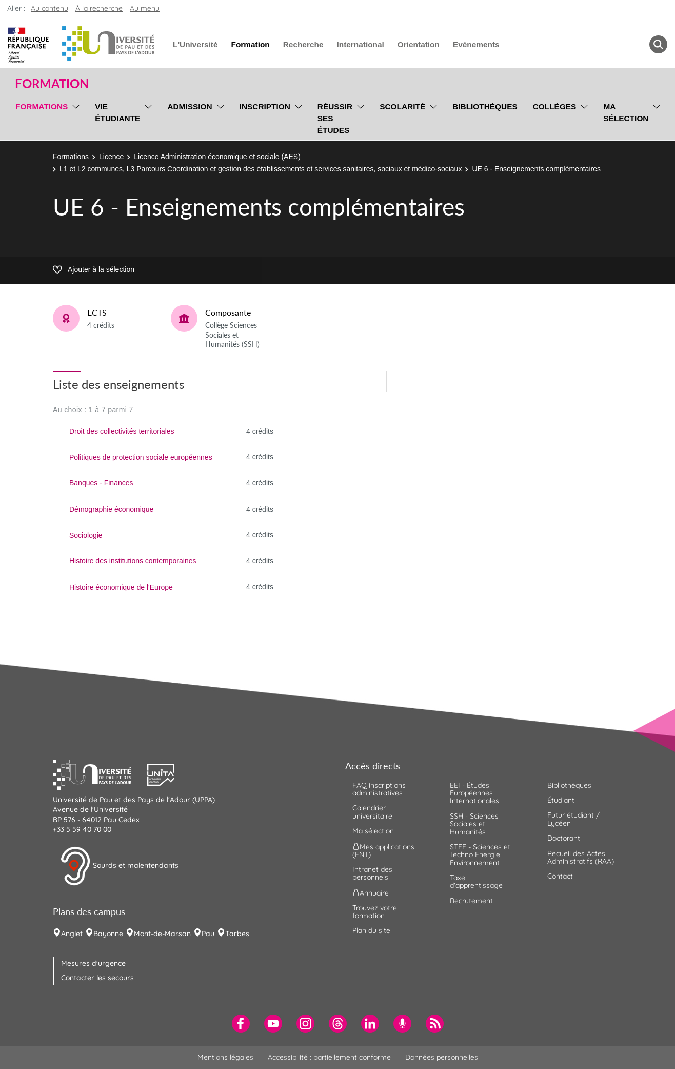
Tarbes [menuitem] (237, 933)
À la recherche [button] (99, 8)
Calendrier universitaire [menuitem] (372, 811)
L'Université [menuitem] (195, 44)
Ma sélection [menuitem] (625, 112)
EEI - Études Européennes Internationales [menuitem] (474, 793)
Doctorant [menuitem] (563, 838)
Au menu (145, 8)
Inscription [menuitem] (265, 106)
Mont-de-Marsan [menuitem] (162, 933)
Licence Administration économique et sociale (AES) (217, 156)
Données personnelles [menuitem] (441, 1057)
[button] (100, 773)
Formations (71, 156)
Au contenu (49, 8)
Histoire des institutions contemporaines (132, 561)
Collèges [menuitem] (555, 106)
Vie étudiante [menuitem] (117, 112)
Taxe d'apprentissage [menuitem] (476, 881)
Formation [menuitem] (250, 44)
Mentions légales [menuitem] (225, 1057)
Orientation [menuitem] (419, 44)
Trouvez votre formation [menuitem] (374, 911)
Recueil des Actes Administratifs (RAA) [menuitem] (580, 857)
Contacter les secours (97, 977)
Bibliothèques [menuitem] (485, 106)
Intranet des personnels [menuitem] (372, 873)
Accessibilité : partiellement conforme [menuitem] (329, 1057)
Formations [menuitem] (41, 106)
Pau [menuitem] (208, 933)
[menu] (74, 117)
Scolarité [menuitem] (402, 106)
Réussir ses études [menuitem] (334, 118)
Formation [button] (52, 83)
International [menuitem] (360, 44)
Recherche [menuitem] (303, 44)
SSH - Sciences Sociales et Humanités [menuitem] (474, 824)
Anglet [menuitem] (72, 933)
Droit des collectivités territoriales (121, 431)
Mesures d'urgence (93, 963)
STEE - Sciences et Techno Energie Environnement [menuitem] (480, 854)
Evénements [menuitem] (476, 44)
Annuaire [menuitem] (370, 892)
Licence (111, 156)
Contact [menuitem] (560, 876)
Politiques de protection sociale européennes (140, 457)
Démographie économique (111, 509)
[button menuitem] (658, 44)
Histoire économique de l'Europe (121, 587)
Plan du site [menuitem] (371, 930)
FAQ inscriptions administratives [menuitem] (379, 789)
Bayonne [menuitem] (108, 933)
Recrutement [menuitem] (471, 900)
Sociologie (86, 535)
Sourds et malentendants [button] (119, 866)
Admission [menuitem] (189, 106)
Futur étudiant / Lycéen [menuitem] (573, 818)
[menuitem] (241, 1023)
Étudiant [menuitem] (560, 800)
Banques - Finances (101, 483)
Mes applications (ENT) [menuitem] (383, 850)
